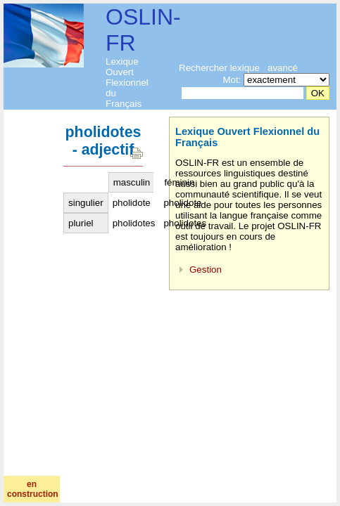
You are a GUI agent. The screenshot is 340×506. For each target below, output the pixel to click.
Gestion (205, 269)
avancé (282, 68)
